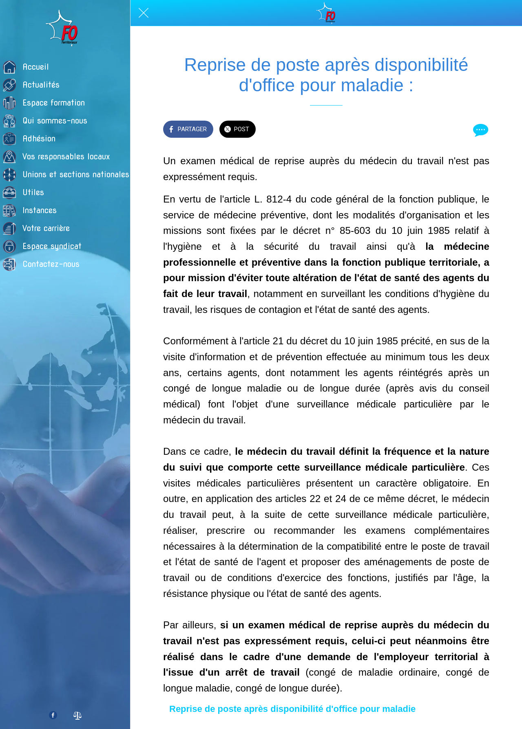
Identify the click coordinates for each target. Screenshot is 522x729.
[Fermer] (143, 13)
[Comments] (479, 130)
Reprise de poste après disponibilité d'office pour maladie (292, 709)
